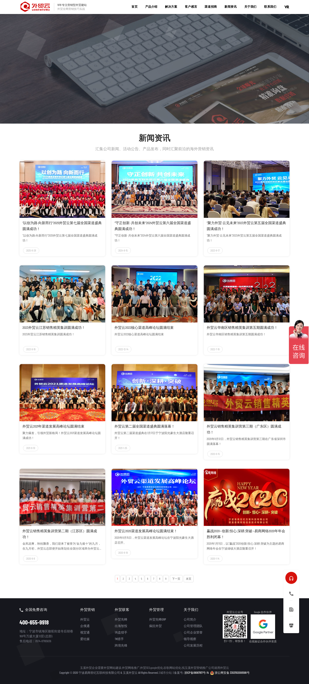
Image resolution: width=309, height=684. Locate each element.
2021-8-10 (30, 448)
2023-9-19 (30, 349)
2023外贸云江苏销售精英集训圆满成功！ (53, 327)
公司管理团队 (193, 626)
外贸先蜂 (121, 619)
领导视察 (190, 639)
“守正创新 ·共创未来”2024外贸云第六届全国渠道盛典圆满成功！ (152, 226)
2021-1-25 (122, 448)
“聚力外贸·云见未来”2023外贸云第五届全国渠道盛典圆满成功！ (246, 226)
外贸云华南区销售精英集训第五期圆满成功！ (242, 327)
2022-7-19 (215, 349)
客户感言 (191, 6)
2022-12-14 (123, 349)
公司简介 (190, 619)
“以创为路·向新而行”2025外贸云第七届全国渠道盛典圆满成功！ (62, 226)
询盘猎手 (121, 632)
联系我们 (270, 6)
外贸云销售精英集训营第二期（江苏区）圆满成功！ (59, 534)
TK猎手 (119, 639)
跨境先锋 (121, 645)
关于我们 (250, 6)
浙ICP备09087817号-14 (196, 672)
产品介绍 (151, 6)
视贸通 (85, 632)
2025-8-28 (31, 250)
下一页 (176, 578)
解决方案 (171, 6)
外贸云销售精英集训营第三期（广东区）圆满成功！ (244, 429)
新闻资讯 (230, 6)
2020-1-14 (214, 558)
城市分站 (166, 672)
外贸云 (85, 619)
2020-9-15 (215, 454)
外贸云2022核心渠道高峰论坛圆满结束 (144, 327)
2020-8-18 (123, 552)
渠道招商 (211, 6)
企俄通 (85, 626)
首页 (134, 6)
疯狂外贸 (155, 626)
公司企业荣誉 (193, 632)
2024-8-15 (123, 250)
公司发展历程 (193, 645)
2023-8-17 (215, 250)
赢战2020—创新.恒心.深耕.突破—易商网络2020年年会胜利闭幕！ (246, 534)
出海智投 (121, 626)
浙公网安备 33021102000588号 (230, 672)
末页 (188, 578)
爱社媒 (85, 639)
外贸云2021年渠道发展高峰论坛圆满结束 (53, 426)
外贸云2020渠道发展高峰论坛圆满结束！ (145, 531)
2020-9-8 (30, 558)
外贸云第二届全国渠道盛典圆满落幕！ (144, 426)
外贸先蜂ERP (157, 619)
